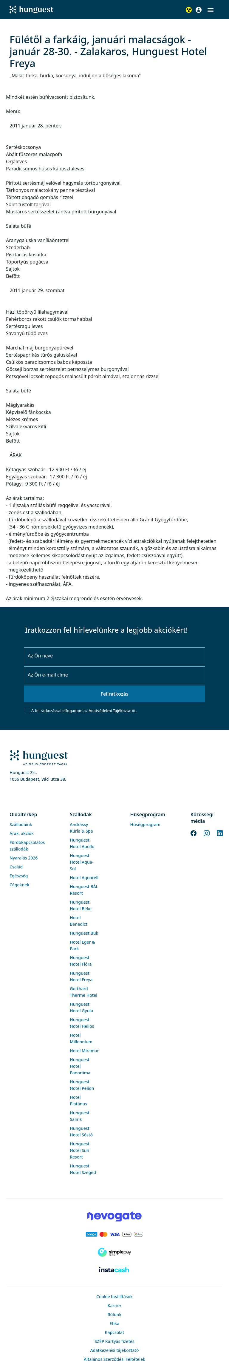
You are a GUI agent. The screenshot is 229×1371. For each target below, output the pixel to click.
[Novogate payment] (114, 1216)
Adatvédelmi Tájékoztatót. (113, 710)
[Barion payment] (114, 1234)
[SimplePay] (114, 1252)
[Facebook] (193, 832)
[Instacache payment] (114, 1270)
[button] (210, 10)
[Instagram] (207, 832)
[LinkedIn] (220, 832)
